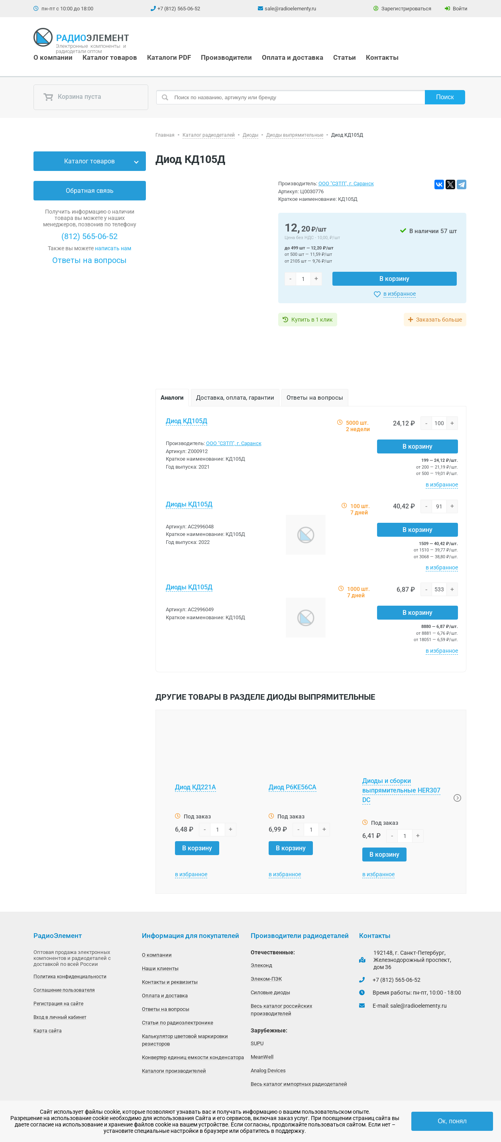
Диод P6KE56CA (292, 787)
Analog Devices (268, 1070)
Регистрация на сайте (58, 1004)
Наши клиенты (160, 968)
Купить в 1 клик (312, 319)
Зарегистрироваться (402, 9)
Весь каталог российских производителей (281, 1009)
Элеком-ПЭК (266, 979)
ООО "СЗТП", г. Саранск (346, 183)
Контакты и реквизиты (170, 982)
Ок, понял (452, 1121)
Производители (226, 57)
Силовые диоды (270, 992)
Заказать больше (439, 319)
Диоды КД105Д (189, 504)
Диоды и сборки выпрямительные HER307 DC (401, 790)
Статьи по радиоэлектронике (177, 1023)
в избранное (399, 293)
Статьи (344, 57)
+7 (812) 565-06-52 (178, 9)
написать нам (113, 248)
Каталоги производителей (174, 1071)
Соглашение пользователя (64, 990)
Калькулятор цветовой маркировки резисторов (185, 1040)
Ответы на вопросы (89, 260)
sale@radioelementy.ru (290, 9)
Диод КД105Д (186, 421)
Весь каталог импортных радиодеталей (299, 1084)
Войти (456, 9)
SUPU (257, 1043)
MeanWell (262, 1057)
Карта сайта (47, 1031)
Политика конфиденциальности (69, 976)
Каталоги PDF (169, 57)
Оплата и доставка (292, 57)
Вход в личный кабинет (59, 1017)
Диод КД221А (195, 787)
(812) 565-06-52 (89, 236)
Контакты (382, 57)
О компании (53, 57)
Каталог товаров (110, 57)
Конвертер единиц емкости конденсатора (193, 1057)
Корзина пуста (72, 97)
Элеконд (261, 965)
